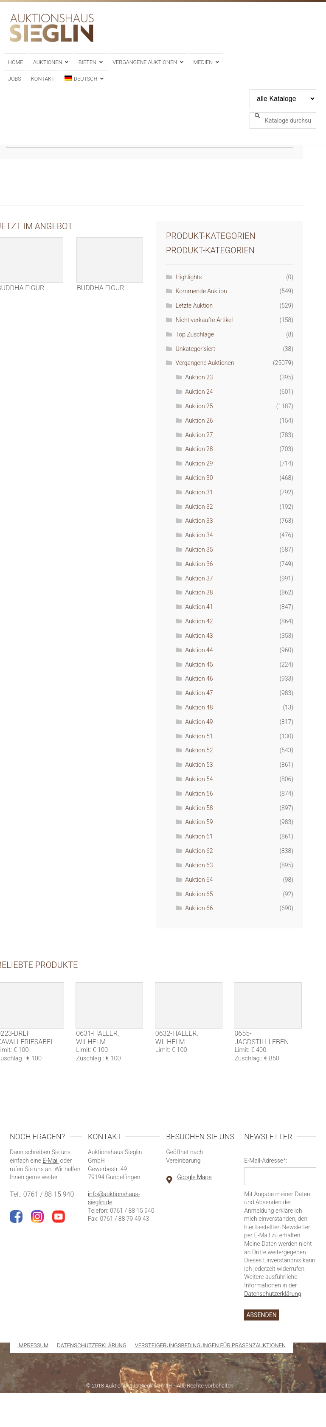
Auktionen (47, 62)
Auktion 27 (199, 435)
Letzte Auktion (194, 305)
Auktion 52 (199, 750)
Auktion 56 (199, 793)
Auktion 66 (199, 908)
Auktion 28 (199, 449)
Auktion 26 (199, 420)
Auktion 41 (199, 606)
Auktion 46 (199, 678)
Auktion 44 (199, 650)
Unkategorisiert (196, 348)
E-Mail (50, 1160)
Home (15, 62)
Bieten (87, 62)
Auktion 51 (199, 736)
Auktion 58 (199, 808)
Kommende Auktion (201, 291)
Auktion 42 (199, 621)
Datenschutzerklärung (272, 1293)
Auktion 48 (199, 707)
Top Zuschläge (195, 334)
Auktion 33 (199, 520)
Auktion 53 (199, 764)
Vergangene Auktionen (144, 62)
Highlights (189, 277)
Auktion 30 (199, 477)
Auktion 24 (199, 391)
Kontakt (42, 79)
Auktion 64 (199, 879)
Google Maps (194, 1177)
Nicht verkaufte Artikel (204, 320)
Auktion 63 (199, 865)
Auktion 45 (199, 664)
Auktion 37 (199, 578)
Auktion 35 (199, 549)
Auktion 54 (199, 779)
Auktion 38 (199, 592)
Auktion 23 (199, 377)
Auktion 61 (199, 836)
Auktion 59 (199, 822)
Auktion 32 (199, 506)
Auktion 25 (199, 406)
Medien (203, 62)
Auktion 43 (199, 635)
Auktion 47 (199, 693)
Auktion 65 (199, 894)
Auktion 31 (199, 492)
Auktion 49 (199, 721)
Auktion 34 (199, 535)
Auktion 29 (199, 463)
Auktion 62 (199, 850)
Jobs (14, 79)
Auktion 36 (199, 564)
